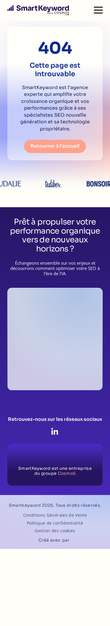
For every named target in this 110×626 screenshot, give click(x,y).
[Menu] (98, 10)
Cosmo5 (67, 473)
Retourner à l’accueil (55, 146)
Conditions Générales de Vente (55, 515)
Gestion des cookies (55, 530)
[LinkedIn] (54, 432)
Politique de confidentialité (55, 523)
